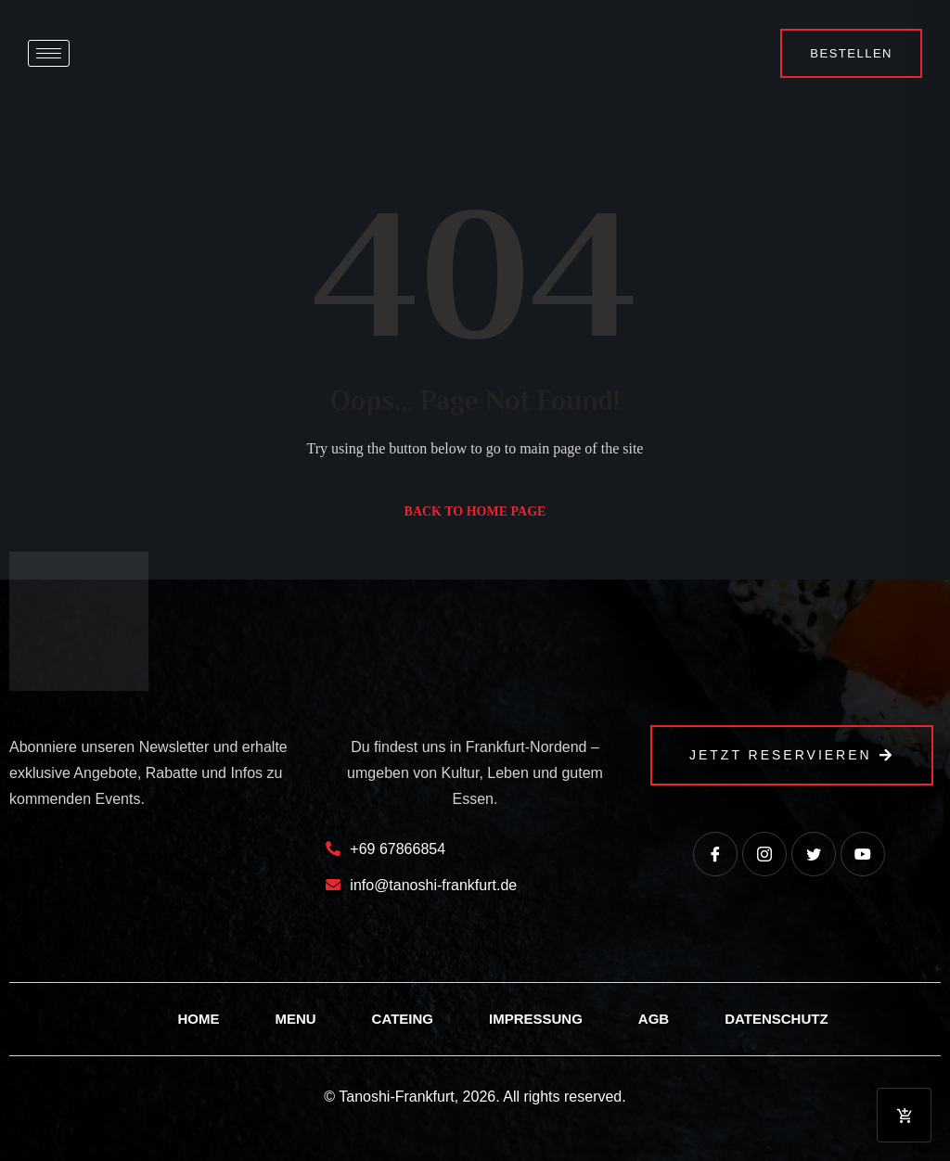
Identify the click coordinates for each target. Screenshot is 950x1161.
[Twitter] (813, 854)
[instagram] (764, 854)
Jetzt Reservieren (791, 754)
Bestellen (851, 53)
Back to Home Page (475, 511)
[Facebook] (715, 854)
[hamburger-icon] (49, 53)
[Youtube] (863, 854)
